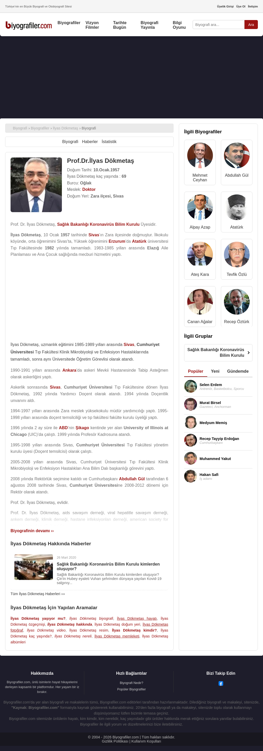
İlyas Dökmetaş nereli (72, 636)
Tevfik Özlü (237, 274)
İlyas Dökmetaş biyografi (91, 618)
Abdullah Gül (237, 175)
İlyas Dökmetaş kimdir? (134, 630)
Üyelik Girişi (225, 6)
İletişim (253, 6)
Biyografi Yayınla (149, 25)
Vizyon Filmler (92, 25)
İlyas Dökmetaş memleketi (117, 636)
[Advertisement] (131, 77)
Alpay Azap (200, 227)
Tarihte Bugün (120, 25)
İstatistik (109, 141)
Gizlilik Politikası (115, 741)
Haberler (90, 141)
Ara (251, 25)
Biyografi (70, 141)
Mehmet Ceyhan (200, 177)
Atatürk (236, 227)
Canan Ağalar (199, 322)
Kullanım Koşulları (146, 741)
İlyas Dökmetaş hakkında (70, 624)
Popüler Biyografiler (131, 689)
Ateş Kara (200, 274)
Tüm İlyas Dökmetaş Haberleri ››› (38, 594)
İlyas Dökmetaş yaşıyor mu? (38, 618)
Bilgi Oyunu (179, 25)
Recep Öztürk (236, 322)
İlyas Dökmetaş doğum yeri (117, 624)
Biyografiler (69, 23)
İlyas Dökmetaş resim (88, 630)
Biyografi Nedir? (131, 683)
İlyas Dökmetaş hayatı (137, 618)
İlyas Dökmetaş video (46, 630)
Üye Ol (240, 6)
